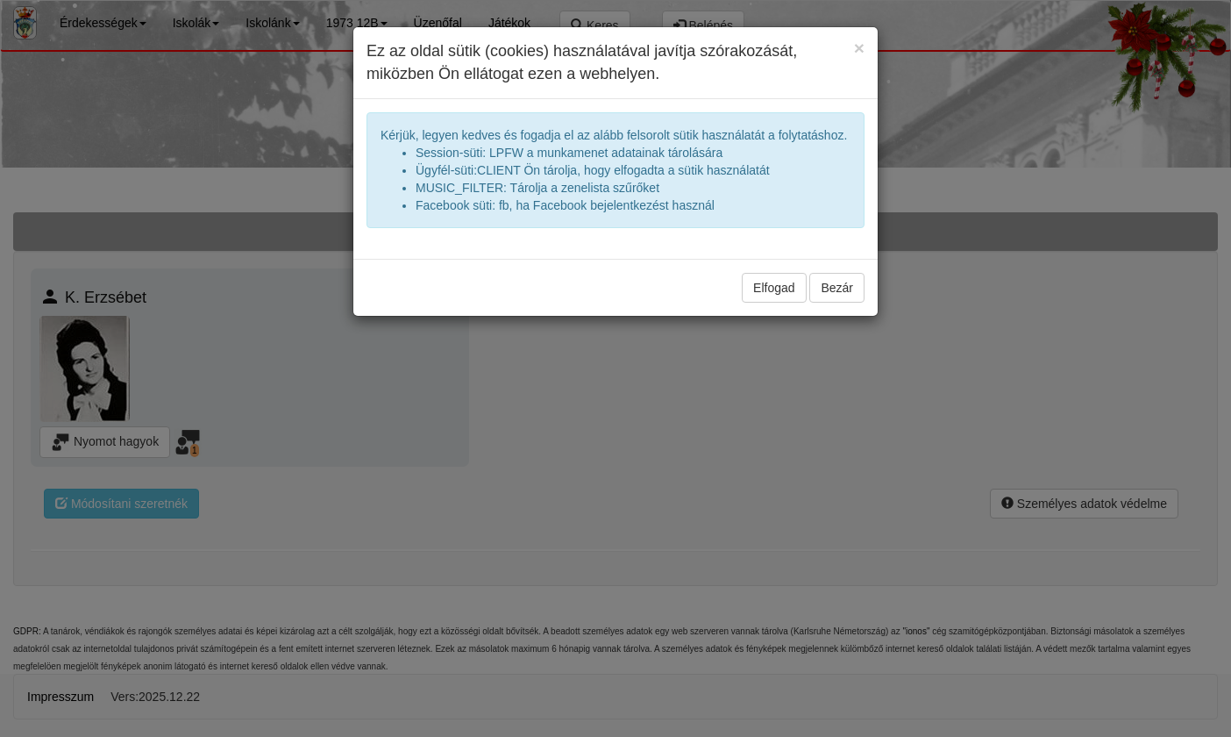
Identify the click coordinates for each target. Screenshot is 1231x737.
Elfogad (773, 288)
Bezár (837, 288)
